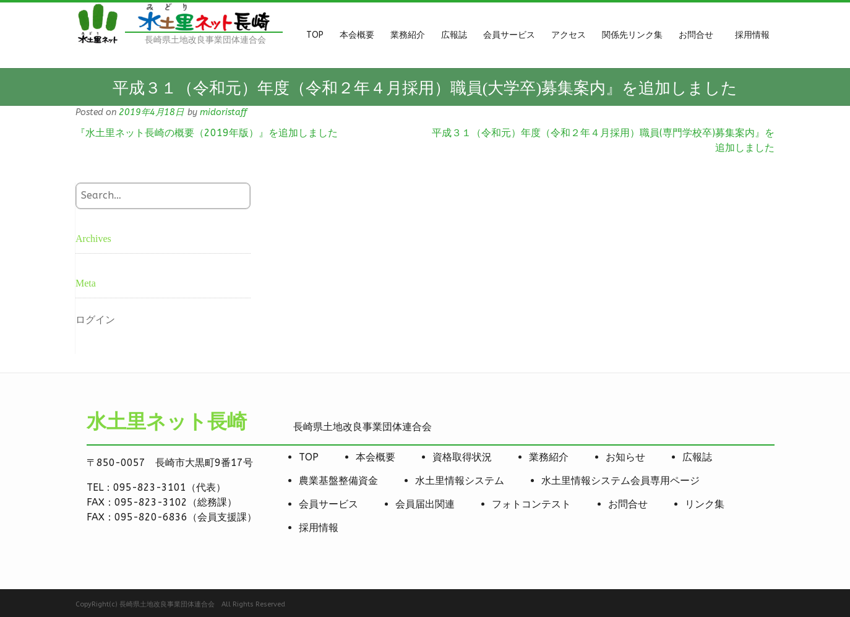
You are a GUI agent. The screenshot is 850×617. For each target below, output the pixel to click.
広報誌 (697, 457)
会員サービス (328, 504)
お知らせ (625, 457)
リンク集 (704, 504)
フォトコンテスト (531, 504)
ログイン (95, 320)
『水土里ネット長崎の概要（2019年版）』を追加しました (206, 133)
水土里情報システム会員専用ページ (620, 480)
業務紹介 (549, 457)
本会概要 (375, 457)
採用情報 (318, 527)
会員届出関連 (425, 504)
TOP (309, 457)
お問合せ (628, 504)
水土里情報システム (459, 480)
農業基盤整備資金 (338, 480)
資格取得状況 (462, 457)
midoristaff (223, 112)
